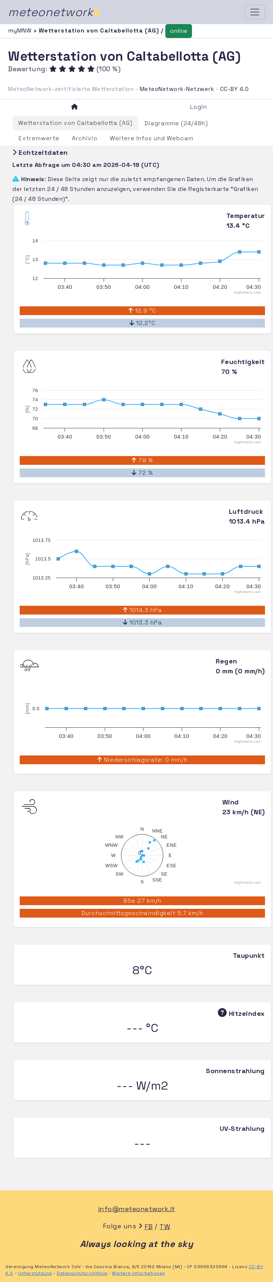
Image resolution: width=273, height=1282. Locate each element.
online (178, 31)
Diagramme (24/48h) (176, 123)
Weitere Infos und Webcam (151, 138)
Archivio (84, 138)
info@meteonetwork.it (136, 1209)
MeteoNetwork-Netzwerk (177, 89)
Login (198, 107)
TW (164, 1226)
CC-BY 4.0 (234, 89)
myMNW (21, 30)
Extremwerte (39, 138)
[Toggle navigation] (255, 12)
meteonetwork (54, 12)
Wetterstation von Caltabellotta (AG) (75, 123)
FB (149, 1226)
